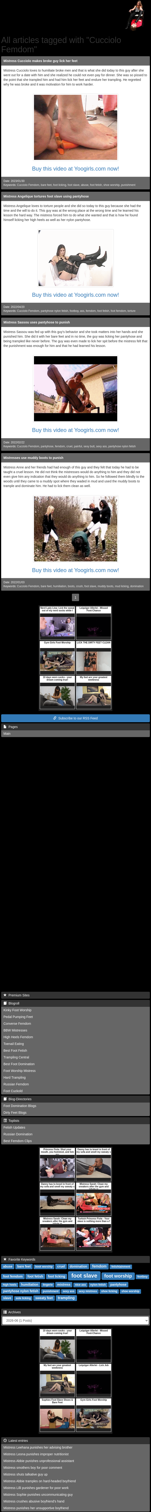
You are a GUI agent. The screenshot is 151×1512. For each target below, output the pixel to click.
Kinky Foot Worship (17, 1010)
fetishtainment (120, 1266)
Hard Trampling (14, 1077)
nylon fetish (98, 1284)
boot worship (43, 1266)
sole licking (23, 1298)
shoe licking (109, 1291)
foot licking (59, 185)
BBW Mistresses (15, 1030)
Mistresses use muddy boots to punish (33, 458)
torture (132, 311)
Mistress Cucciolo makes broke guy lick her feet (40, 61)
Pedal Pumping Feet (18, 1017)
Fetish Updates (14, 1127)
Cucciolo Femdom (28, 185)
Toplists (11, 1121)
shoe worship (111, 185)
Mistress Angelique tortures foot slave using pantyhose (46, 196)
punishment (128, 185)
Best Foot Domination (19, 1064)
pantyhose (47, 446)
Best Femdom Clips (17, 1141)
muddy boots (105, 586)
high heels (9, 1284)
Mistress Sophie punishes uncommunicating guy (38, 1494)
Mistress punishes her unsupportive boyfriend (36, 1508)
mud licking (122, 586)
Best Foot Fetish (15, 1050)
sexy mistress (88, 1291)
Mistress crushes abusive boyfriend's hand (33, 1501)
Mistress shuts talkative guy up (25, 1474)
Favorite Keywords (19, 1259)
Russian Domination (17, 1134)
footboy (74, 311)
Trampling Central (16, 1057)
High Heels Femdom (18, 1037)
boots (71, 586)
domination (137, 586)
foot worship (118, 1275)
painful (78, 446)
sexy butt (89, 446)
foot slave (74, 185)
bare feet (46, 185)
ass (82, 311)
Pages (10, 727)
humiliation (59, 586)
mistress (64, 1284)
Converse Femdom (17, 1023)
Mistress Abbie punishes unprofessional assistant (38, 1461)
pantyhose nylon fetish (54, 311)
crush (79, 586)
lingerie (48, 1284)
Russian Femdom (16, 1084)
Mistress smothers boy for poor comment (32, 1467)
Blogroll (11, 1003)
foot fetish (96, 185)
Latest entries (15, 1441)
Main (6, 733)
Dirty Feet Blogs (15, 1112)
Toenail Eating (13, 1044)
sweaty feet (44, 1298)
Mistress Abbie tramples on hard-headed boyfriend (39, 1481)
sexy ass (101, 446)
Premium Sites (16, 995)
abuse (84, 185)
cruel (69, 446)
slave (7, 1298)
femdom (91, 311)
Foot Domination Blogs (19, 1106)
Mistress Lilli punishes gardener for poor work (36, 1488)
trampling (66, 1298)
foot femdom (118, 311)
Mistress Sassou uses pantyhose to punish (36, 322)
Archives (12, 1312)
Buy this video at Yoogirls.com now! (75, 168)
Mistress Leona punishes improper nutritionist (36, 1454)
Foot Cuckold (12, 1091)
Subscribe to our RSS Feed (75, 718)
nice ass (80, 1284)
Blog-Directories (17, 1099)
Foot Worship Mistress (19, 1071)
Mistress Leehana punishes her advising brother (37, 1447)
